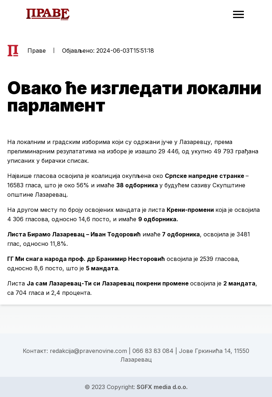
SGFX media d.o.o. (162, 387)
